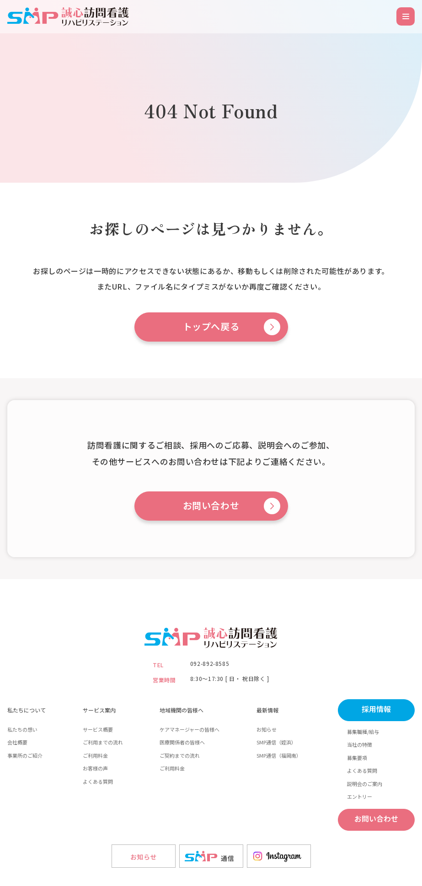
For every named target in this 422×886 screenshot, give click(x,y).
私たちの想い (22, 729)
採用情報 (376, 709)
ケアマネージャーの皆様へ (189, 729)
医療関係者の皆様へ (182, 742)
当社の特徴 (359, 744)
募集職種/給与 (363, 731)
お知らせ (266, 729)
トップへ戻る (211, 327)
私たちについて (26, 710)
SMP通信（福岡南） (278, 755)
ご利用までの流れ (103, 742)
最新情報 (267, 710)
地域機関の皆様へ (181, 710)
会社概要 (17, 742)
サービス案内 (99, 710)
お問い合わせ (211, 506)
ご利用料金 (95, 755)
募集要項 (357, 757)
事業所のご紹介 (25, 755)
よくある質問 (98, 781)
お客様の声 (95, 768)
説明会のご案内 (364, 783)
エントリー (359, 796)
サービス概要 (98, 729)
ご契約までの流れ (180, 755)
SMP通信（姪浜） (276, 742)
